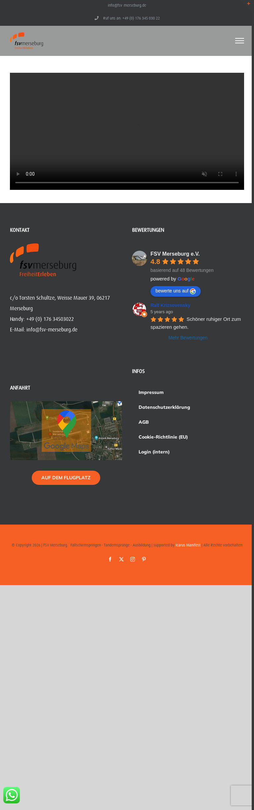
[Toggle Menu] (240, 40)
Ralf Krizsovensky (170, 305)
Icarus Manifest (188, 545)
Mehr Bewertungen (187, 337)
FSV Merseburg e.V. (175, 254)
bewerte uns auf (175, 291)
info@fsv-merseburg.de (127, 5)
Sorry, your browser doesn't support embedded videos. (127, 131)
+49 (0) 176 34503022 (50, 319)
